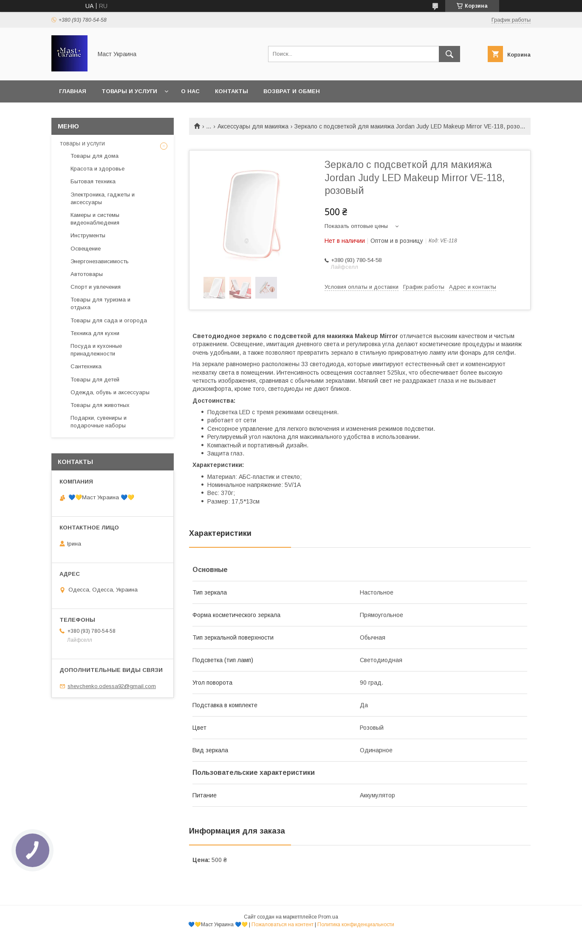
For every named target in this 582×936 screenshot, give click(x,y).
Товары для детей (95, 379)
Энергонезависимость (100, 261)
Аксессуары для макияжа (253, 126)
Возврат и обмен (291, 91)
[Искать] (449, 54)
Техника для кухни (95, 333)
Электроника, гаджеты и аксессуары (103, 198)
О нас (190, 91)
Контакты (231, 91)
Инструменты (88, 235)
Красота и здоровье (97, 168)
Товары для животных (100, 405)
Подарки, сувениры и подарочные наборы (99, 422)
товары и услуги (82, 143)
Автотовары (87, 274)
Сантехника (86, 366)
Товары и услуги (129, 91)
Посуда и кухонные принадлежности (96, 350)
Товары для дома (95, 156)
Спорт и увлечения (96, 287)
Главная (72, 91)
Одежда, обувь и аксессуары (110, 392)
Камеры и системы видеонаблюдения (95, 219)
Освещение (86, 248)
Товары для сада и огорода (109, 320)
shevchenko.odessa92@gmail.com (112, 686)
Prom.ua (328, 917)
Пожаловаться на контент (282, 924)
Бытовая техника (93, 181)
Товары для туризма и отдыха (100, 303)
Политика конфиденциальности (355, 924)
